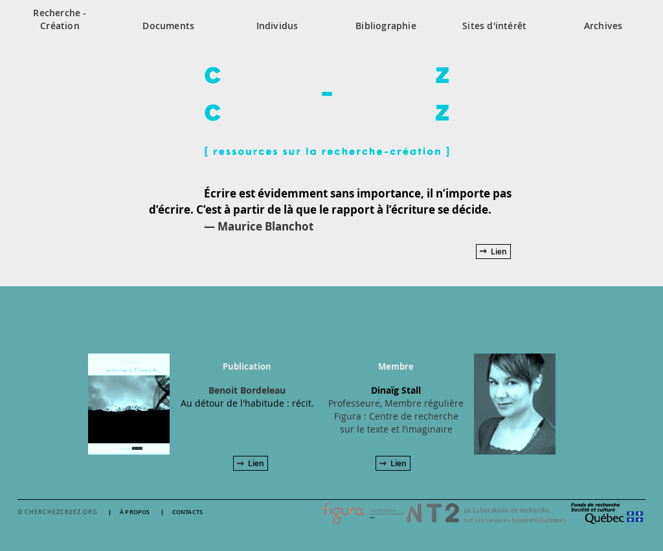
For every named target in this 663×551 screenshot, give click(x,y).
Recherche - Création (59, 19)
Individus (277, 25)
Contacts (187, 512)
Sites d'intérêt (494, 25)
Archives (603, 25)
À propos (135, 512)
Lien (499, 251)
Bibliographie (385, 25)
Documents (168, 25)
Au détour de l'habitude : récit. (247, 403)
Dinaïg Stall (396, 390)
